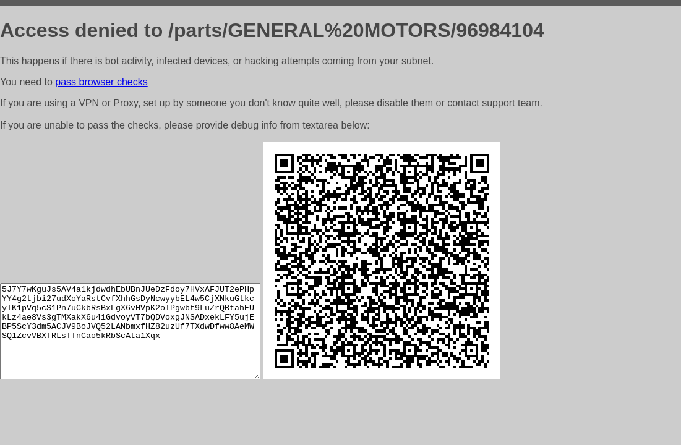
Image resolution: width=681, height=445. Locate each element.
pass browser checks (101, 82)
